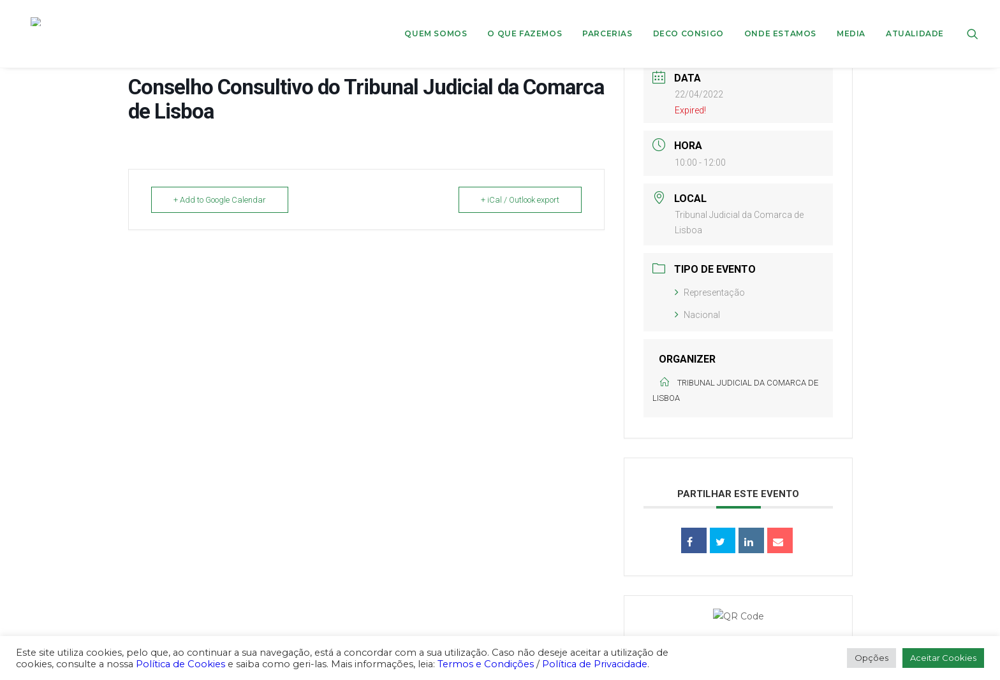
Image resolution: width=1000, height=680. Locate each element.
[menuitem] (435, 21)
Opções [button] (871, 658)
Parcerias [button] (607, 21)
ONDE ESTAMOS (780, 21)
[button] (972, 21)
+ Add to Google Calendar (219, 200)
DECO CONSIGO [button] (688, 21)
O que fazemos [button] (524, 21)
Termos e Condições (486, 664)
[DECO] (37, 21)
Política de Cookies (180, 664)
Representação (710, 292)
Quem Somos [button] (435, 21)
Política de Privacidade (594, 664)
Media (851, 21)
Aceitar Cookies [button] (943, 658)
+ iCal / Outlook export (520, 200)
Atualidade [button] (915, 21)
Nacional (697, 315)
